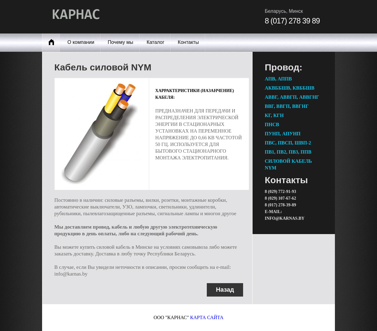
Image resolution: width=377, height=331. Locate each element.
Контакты (188, 42)
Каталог (155, 42)
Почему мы (120, 42)
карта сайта (206, 317)
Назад (225, 289)
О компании (80, 42)
